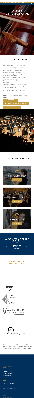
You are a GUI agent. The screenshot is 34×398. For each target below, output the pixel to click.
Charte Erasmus (11, 100)
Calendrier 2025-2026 (12, 107)
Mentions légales (7, 387)
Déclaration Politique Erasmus (16, 103)
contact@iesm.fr (7, 375)
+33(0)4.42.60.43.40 (9, 373)
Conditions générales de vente (10, 388)
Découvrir (17, 180)
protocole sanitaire (9, 383)
